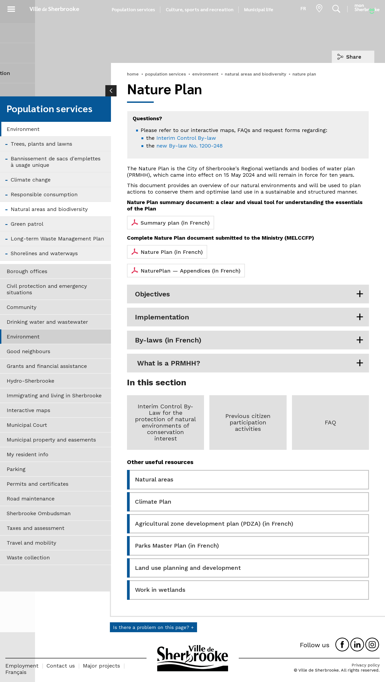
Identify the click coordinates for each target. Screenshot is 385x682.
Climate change (31, 179)
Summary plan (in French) (175, 223)
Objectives (152, 294)
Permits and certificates (37, 484)
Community (21, 307)
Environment (23, 129)
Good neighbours (28, 351)
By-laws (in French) (168, 340)
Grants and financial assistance (47, 366)
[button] (11, 8)
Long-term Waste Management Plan (57, 238)
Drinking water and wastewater (47, 322)
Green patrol (27, 224)
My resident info (27, 454)
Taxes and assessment (35, 528)
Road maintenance (31, 498)
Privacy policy (366, 665)
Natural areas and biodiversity (49, 209)
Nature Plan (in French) (172, 252)
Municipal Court (27, 425)
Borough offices (27, 271)
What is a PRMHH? (167, 363)
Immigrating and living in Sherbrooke (54, 395)
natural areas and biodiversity (255, 74)
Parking (16, 469)
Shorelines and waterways (44, 253)
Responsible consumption (44, 194)
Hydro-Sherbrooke (30, 381)
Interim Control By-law (186, 138)
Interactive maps (28, 410)
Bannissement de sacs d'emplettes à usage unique (56, 161)
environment (205, 74)
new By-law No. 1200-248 (189, 145)
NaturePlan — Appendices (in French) (190, 270)
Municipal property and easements (51, 439)
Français (15, 672)
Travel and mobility (31, 543)
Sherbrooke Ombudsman (39, 513)
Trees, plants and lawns (41, 144)
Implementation (162, 317)
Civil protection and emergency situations (47, 289)
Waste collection (28, 557)
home (133, 74)
